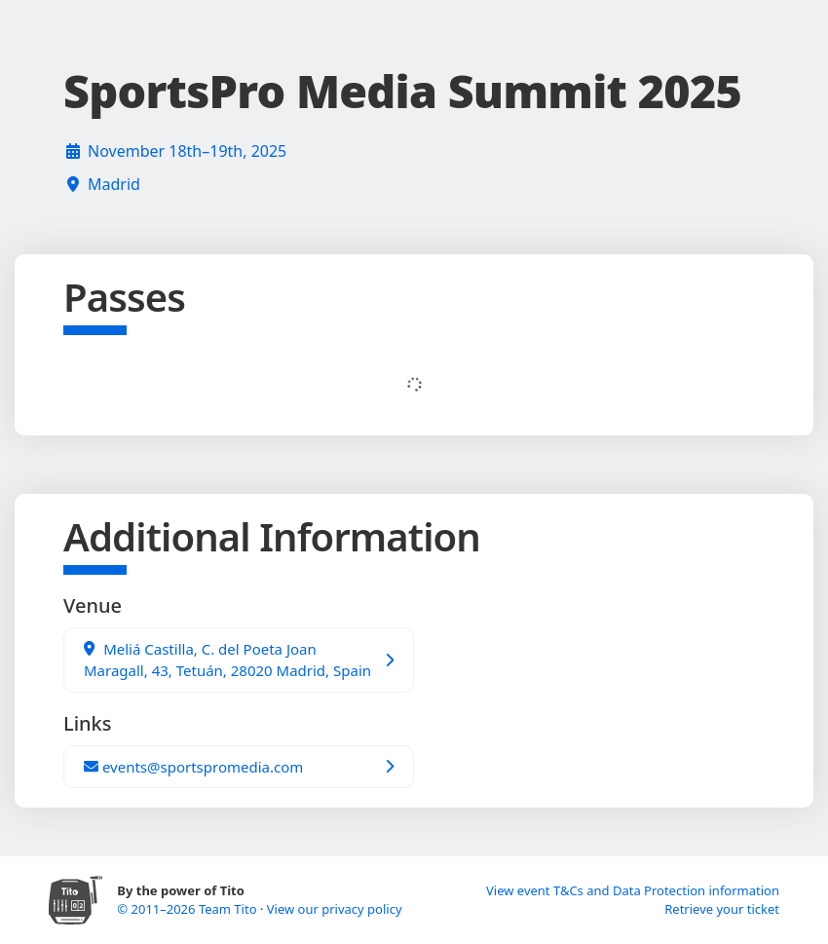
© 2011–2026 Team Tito (188, 909)
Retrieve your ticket (721, 909)
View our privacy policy (334, 909)
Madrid (114, 184)
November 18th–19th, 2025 (187, 151)
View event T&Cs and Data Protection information (632, 890)
